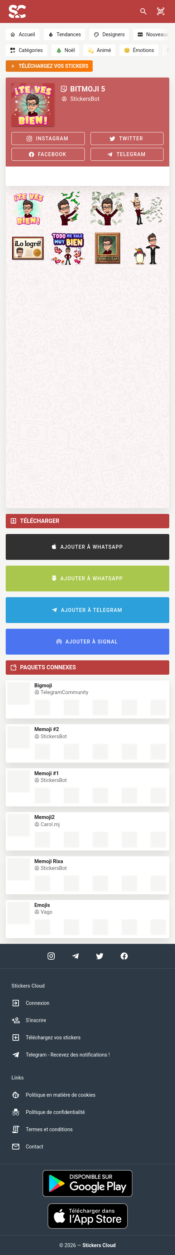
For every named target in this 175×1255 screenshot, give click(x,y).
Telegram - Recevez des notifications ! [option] (60, 1054)
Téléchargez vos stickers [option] (46, 1037)
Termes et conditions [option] (42, 1129)
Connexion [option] (30, 1003)
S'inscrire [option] (28, 1020)
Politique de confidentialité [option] (48, 1112)
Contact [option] (27, 1146)
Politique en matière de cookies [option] (53, 1095)
